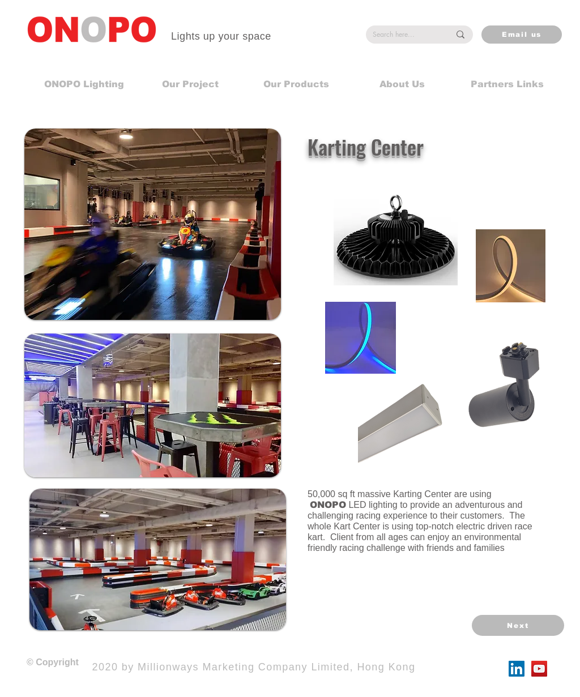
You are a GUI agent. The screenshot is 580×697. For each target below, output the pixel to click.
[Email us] (521, 34)
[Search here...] (403, 34)
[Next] (518, 625)
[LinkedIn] (516, 669)
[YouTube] (539, 669)
